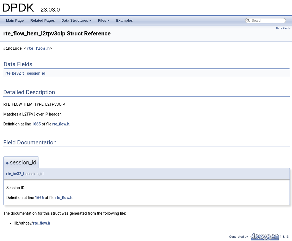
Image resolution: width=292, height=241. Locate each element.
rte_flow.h (38, 48)
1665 (36, 124)
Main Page (15, 20)
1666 (39, 197)
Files (104, 22)
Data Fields (283, 28)
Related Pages (42, 20)
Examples (124, 20)
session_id (36, 73)
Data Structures (76, 22)
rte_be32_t (15, 73)
